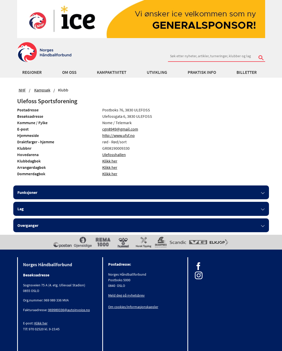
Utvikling (157, 72)
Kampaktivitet (111, 72)
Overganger (27, 225)
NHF (22, 89)
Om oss (69, 72)
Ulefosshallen (114, 154)
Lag (20, 208)
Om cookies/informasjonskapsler (133, 307)
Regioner (32, 72)
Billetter (246, 72)
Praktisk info (202, 72)
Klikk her (109, 160)
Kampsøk (42, 89)
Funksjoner (27, 192)
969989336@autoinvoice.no (69, 310)
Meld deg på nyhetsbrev (126, 295)
